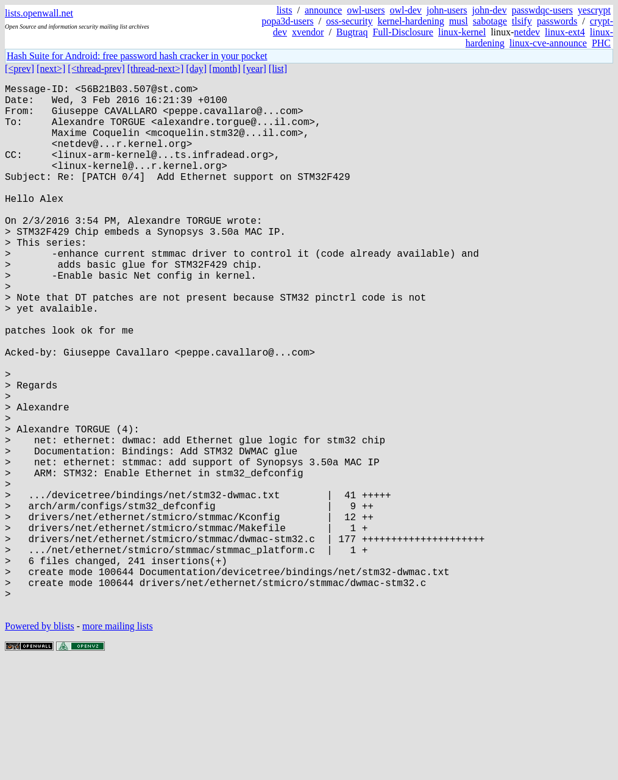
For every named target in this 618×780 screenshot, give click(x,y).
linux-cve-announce (548, 43)
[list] (278, 68)
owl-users (366, 10)
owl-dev (405, 10)
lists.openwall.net (39, 13)
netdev (527, 32)
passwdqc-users (541, 10)
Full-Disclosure (402, 32)
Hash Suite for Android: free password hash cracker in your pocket (137, 56)
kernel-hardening (410, 21)
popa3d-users (287, 21)
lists (285, 10)
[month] (225, 68)
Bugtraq (352, 32)
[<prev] (19, 68)
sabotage (490, 21)
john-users (447, 10)
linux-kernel (462, 32)
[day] (196, 68)
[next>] (51, 68)
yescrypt (594, 10)
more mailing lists (117, 743)
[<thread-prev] (96, 68)
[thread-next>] (155, 68)
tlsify (522, 21)
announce (323, 10)
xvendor (308, 32)
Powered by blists (39, 743)
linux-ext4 (565, 32)
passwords (557, 21)
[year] (254, 68)
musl (458, 21)
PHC (601, 43)
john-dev (489, 10)
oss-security (349, 21)
